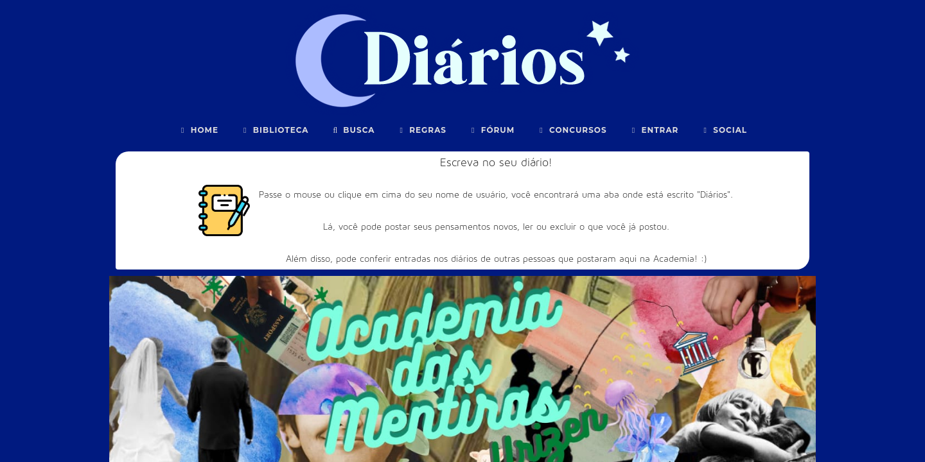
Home (198, 130)
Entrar (654, 130)
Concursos (571, 130)
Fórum (491, 130)
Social (723, 130)
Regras (421, 130)
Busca (353, 130)
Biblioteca (274, 130)
